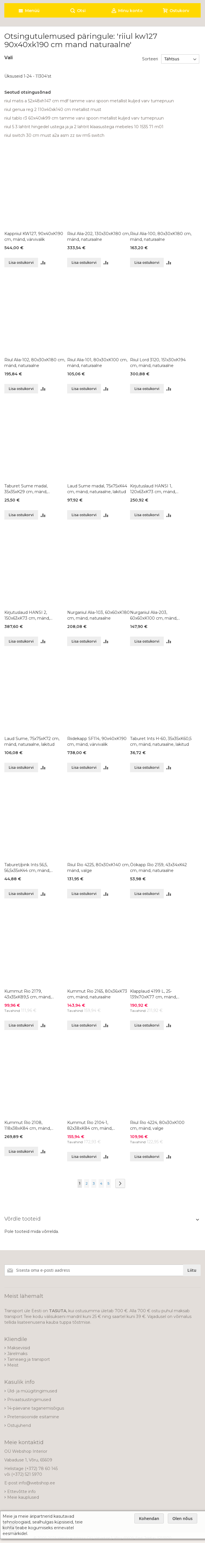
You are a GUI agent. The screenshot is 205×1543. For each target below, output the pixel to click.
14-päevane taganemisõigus (35, 1408)
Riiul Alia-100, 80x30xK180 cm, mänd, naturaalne (160, 236)
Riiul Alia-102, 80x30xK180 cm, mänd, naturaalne (34, 362)
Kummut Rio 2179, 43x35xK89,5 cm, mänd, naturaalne (27, 994)
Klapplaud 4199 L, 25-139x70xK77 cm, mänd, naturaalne (153, 994)
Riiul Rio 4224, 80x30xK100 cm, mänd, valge (157, 1125)
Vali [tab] (8, 57)
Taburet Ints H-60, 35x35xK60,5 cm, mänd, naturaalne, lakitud (160, 741)
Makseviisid (18, 1347)
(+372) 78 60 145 (41, 1468)
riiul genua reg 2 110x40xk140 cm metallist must (52, 109)
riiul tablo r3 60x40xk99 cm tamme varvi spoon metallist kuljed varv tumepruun (84, 118)
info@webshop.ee (37, 1483)
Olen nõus (182, 1518)
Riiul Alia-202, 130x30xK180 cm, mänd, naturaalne (98, 236)
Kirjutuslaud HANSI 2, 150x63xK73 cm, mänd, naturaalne (27, 615)
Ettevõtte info (21, 1491)
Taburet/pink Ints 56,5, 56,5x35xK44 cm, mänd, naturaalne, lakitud (27, 867)
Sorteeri (150, 59)
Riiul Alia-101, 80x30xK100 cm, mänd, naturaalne (97, 362)
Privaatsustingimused (29, 1399)
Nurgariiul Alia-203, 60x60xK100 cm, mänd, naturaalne (153, 615)
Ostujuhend (19, 1425)
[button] (43, 263)
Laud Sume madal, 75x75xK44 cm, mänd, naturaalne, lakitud (97, 488)
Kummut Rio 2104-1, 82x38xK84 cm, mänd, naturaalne (89, 1125)
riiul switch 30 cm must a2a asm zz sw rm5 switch (54, 135)
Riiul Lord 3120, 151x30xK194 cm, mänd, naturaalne (158, 362)
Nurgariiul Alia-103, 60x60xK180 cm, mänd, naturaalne (98, 615)
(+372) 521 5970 (26, 1474)
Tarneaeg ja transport (28, 1359)
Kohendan (149, 1518)
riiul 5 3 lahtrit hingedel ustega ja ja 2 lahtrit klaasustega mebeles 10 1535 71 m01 (83, 126)
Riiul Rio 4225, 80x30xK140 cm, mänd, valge (98, 867)
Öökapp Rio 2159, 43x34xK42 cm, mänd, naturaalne (158, 867)
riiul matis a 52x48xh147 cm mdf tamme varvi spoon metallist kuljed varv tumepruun (89, 100)
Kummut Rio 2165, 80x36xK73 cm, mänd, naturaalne (97, 994)
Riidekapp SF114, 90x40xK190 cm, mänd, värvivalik (97, 741)
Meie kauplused (23, 1497)
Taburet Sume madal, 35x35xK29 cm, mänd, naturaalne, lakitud (26, 489)
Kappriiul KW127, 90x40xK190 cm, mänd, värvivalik (33, 236)
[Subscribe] (192, 1270)
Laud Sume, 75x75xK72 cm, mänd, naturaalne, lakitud (31, 741)
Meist (12, 1365)
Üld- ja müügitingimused (32, 1391)
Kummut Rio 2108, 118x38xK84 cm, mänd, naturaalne (27, 1125)
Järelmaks (17, 1353)
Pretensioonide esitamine (33, 1416)
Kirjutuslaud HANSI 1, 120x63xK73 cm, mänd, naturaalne (153, 489)
